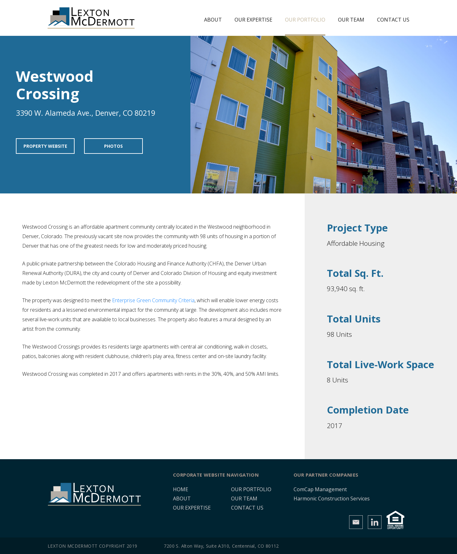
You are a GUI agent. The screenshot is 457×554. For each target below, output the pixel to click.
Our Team (351, 19)
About (213, 19)
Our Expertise (253, 19)
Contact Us (393, 19)
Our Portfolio (305, 19)
